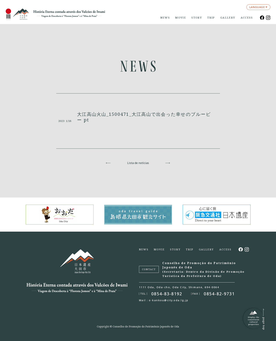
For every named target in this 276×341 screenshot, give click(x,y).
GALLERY (227, 17)
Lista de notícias (138, 162)
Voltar (108, 162)
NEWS (165, 17)
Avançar (167, 162)
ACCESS (247, 17)
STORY (196, 17)
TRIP (211, 17)
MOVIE (180, 17)
